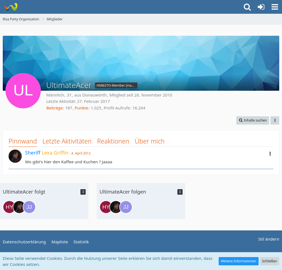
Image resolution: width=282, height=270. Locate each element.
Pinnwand (23, 141)
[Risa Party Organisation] (10, 6)
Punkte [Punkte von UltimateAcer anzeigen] (81, 108)
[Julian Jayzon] (29, 207)
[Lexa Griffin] (19, 207)
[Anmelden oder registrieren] (261, 6)
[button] (274, 6)
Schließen (269, 261)
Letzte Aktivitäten (66, 141)
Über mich (150, 141)
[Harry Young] (9, 207)
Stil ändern (268, 239)
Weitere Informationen (238, 261)
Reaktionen (113, 141)
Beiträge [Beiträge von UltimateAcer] (54, 108)
